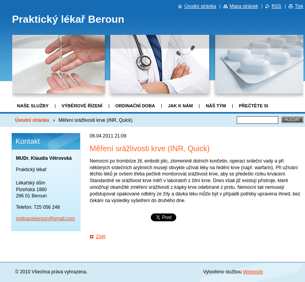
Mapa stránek (244, 6)
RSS (276, 6)
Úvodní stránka (32, 120)
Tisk (299, 6)
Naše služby (33, 105)
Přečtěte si (253, 105)
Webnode (253, 272)
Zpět (101, 236)
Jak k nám (180, 105)
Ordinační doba (135, 105)
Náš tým (216, 105)
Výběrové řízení (82, 105)
